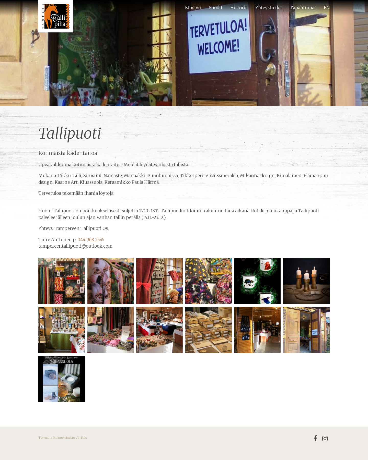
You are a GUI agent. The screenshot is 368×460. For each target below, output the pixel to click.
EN (327, 7)
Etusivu (193, 7)
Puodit (216, 7)
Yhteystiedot (268, 7)
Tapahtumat (303, 7)
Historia (239, 7)
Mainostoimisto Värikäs (70, 438)
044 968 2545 (91, 240)
